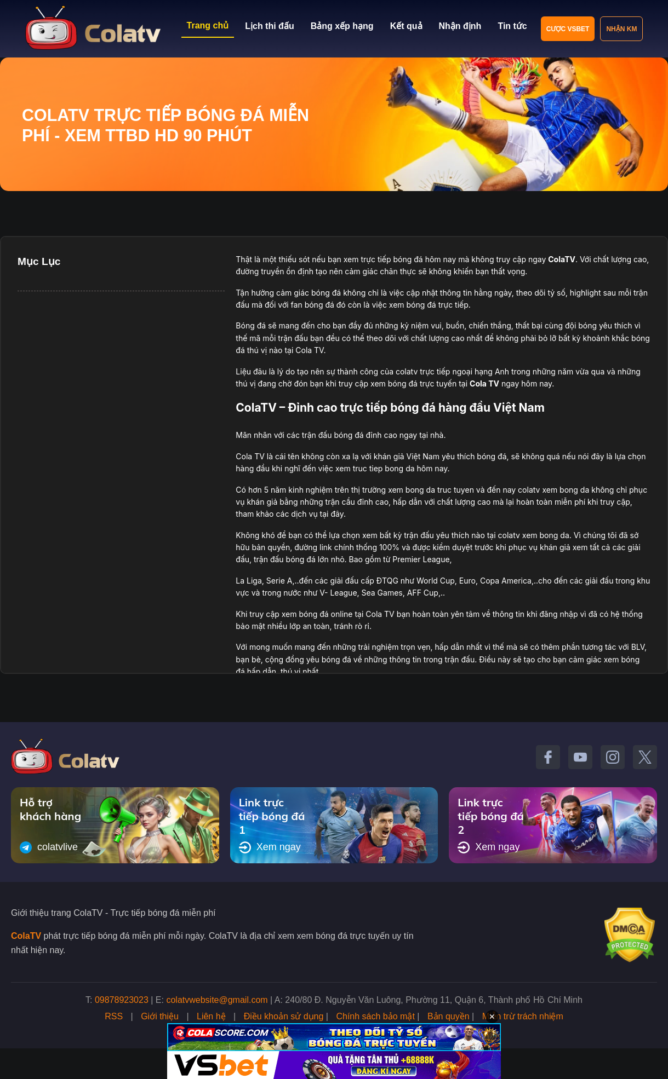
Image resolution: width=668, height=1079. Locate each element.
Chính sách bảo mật (375, 1016)
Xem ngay (270, 847)
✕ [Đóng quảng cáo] (492, 1016)
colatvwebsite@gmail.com (216, 1000)
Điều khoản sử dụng (284, 1016)
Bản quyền (448, 1016)
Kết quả (406, 26)
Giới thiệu (160, 1016)
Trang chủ (208, 25)
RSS (114, 1016)
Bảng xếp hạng (342, 26)
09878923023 (122, 1000)
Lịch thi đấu (269, 26)
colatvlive (49, 847)
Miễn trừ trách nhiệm (522, 1016)
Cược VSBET (568, 29)
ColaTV (26, 935)
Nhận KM (621, 29)
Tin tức (512, 26)
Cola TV (484, 383)
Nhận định (460, 26)
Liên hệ (211, 1016)
